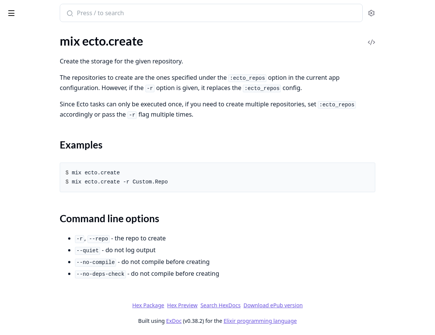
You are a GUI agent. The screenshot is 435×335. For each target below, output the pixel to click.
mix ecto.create (25, 61)
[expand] (106, 62)
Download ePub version (330, 305)
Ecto (31, 9)
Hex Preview (239, 305)
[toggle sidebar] (104, 12)
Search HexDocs (278, 305)
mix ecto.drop (23, 88)
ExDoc (231, 320)
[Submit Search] (146, 14)
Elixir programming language (317, 320)
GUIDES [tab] (15, 34)
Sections (24, 74)
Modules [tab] (49, 34)
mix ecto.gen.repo (28, 98)
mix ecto (16, 50)
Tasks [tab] (86, 34)
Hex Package (205, 305)
